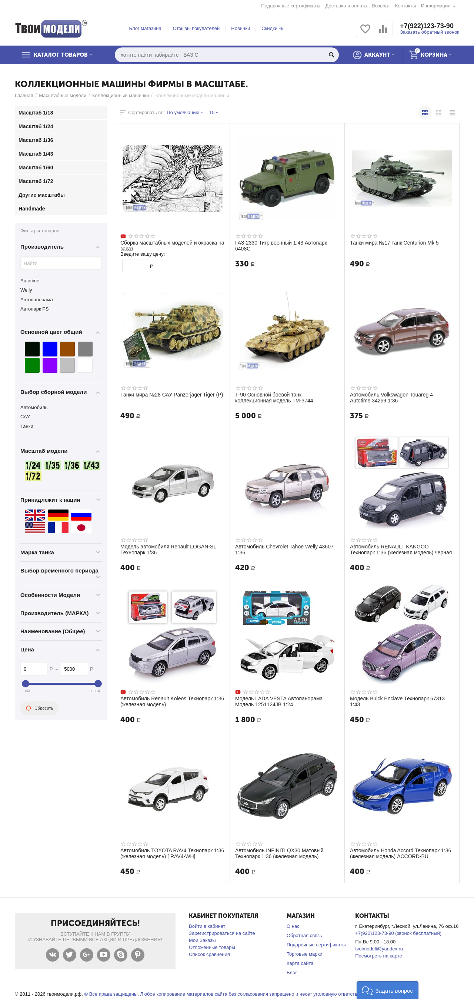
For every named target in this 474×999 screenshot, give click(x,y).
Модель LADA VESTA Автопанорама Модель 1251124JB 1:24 (279, 701)
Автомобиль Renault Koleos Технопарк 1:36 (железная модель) (172, 701)
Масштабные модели (62, 95)
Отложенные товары (212, 947)
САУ (25, 416)
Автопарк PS (34, 309)
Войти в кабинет (207, 926)
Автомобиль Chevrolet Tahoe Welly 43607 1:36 (284, 549)
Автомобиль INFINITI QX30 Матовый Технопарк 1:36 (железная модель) (279, 853)
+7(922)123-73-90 (427, 26)
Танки (26, 426)
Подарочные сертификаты (290, 6)
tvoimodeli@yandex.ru (379, 949)
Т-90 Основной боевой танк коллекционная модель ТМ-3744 (274, 398)
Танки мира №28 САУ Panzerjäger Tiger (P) (171, 395)
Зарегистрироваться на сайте (222, 933)
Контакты (405, 6)
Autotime (29, 280)
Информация (436, 6)
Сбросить (39, 708)
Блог (292, 972)
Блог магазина (145, 28)
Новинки (240, 28)
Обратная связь (304, 935)
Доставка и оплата (346, 6)
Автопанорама (36, 299)
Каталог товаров (61, 55)
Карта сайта (300, 963)
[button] (387, 990)
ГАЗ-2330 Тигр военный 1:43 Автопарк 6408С (281, 246)
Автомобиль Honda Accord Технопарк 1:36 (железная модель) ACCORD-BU (400, 853)
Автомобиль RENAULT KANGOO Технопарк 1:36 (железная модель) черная (401, 549)
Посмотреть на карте (378, 956)
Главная (24, 95)
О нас (293, 926)
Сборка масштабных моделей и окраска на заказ (172, 246)
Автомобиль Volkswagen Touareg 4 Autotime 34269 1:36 (391, 398)
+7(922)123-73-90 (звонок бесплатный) (398, 933)
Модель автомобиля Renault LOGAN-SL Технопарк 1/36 (168, 549)
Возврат (381, 6)
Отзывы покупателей (196, 28)
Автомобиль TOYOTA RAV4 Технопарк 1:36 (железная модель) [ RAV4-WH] (172, 853)
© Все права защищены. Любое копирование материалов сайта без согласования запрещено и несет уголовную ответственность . (231, 994)
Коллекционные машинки (120, 95)
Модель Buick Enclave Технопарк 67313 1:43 (397, 701)
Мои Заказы (202, 940)
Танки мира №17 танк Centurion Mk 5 (394, 243)
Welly (26, 290)
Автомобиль (34, 407)
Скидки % (272, 28)
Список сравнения (209, 954)
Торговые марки (305, 954)
